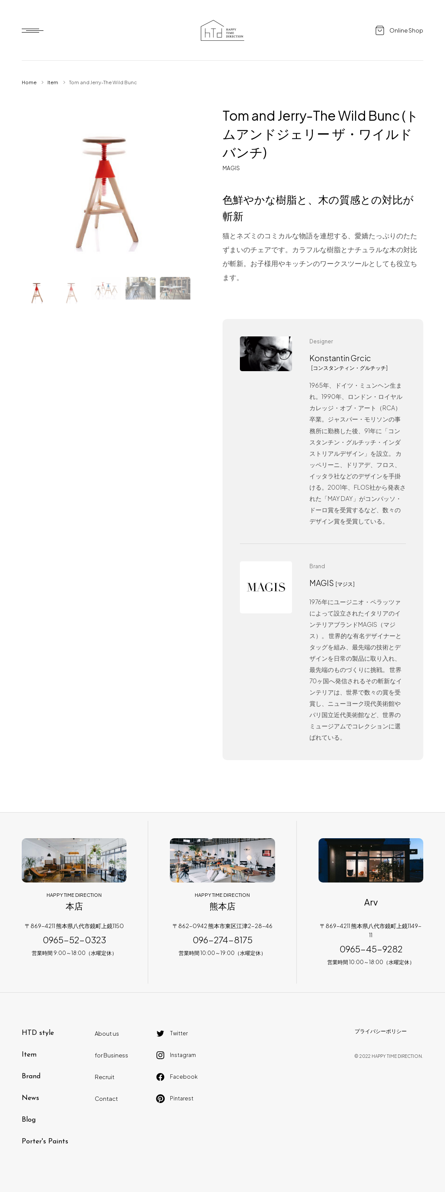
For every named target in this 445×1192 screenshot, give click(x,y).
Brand (31, 1076)
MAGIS (231, 168)
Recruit (104, 1076)
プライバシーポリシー (381, 1031)
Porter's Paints (45, 1141)
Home (29, 82)
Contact (106, 1098)
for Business (111, 1055)
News (30, 1098)
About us (107, 1033)
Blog (29, 1119)
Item (52, 82)
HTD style (38, 1033)
